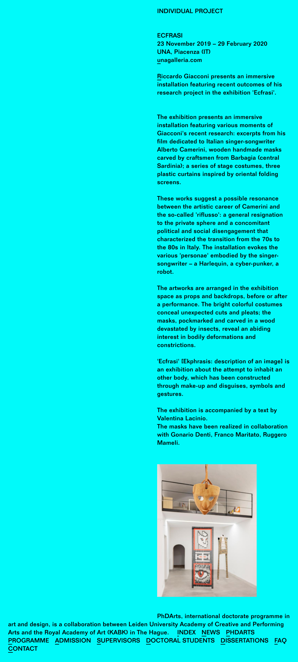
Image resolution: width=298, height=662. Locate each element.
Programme (28, 641)
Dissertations (245, 641)
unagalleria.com (179, 61)
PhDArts (240, 633)
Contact (23, 650)
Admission (73, 641)
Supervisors (118, 641)
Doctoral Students (180, 641)
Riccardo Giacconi (183, 77)
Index (186, 633)
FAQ (280, 641)
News (211, 633)
